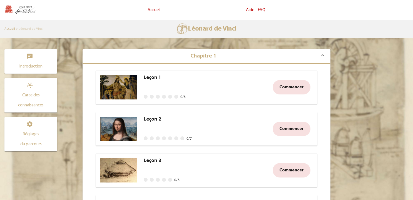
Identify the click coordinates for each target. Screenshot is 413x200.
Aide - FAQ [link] (255, 10)
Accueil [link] (154, 10)
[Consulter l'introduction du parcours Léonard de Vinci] (30, 61)
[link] (9, 29)
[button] (30, 95)
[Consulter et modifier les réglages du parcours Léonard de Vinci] (30, 134)
